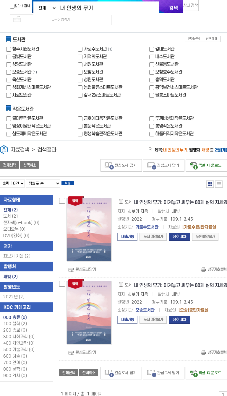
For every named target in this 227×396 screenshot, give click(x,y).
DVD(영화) (16, 228)
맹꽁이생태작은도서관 (31, 116)
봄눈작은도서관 (97, 116)
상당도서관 (21, 55)
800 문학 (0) (15, 361)
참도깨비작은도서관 (29, 124)
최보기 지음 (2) (16, 248)
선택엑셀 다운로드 (206, 156)
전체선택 (194, 29)
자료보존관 (21, 85)
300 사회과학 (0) (19, 329)
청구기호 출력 (217, 261)
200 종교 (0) (15, 322)
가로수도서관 (95, 39)
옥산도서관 (21, 70)
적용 (72, 174)
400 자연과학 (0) (19, 335)
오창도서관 (93, 62)
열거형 (210, 174)
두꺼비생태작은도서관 (174, 109)
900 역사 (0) (15, 368)
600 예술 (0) (15, 348)
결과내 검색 (17, 6)
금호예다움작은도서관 (103, 109)
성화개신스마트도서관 (31, 78)
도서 (10, 208)
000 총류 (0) (15, 309)
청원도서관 (93, 70)
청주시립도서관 (25, 39)
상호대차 (179, 229)
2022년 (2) (14, 289)
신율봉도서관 (166, 55)
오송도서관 (21, 62)
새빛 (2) (10, 269)
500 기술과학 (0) (19, 342)
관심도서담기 (85, 261)
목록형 (219, 174)
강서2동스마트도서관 (102, 85)
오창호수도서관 (168, 62)
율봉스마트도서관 (170, 85)
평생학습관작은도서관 (103, 124)
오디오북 (14, 221)
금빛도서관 (21, 47)
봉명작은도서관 (168, 116)
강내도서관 (164, 39)
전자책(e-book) (21, 215)
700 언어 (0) (15, 355)
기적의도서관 (95, 47)
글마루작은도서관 (27, 109)
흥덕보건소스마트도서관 (176, 78)
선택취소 (29, 155)
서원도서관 (93, 55)
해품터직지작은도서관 (174, 124)
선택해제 (212, 29)
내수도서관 (164, 47)
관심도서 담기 (121, 156)
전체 (10, 202)
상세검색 (193, 7)
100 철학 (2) (15, 316)
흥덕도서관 (164, 70)
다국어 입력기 (213, 7)
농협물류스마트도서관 (103, 78)
